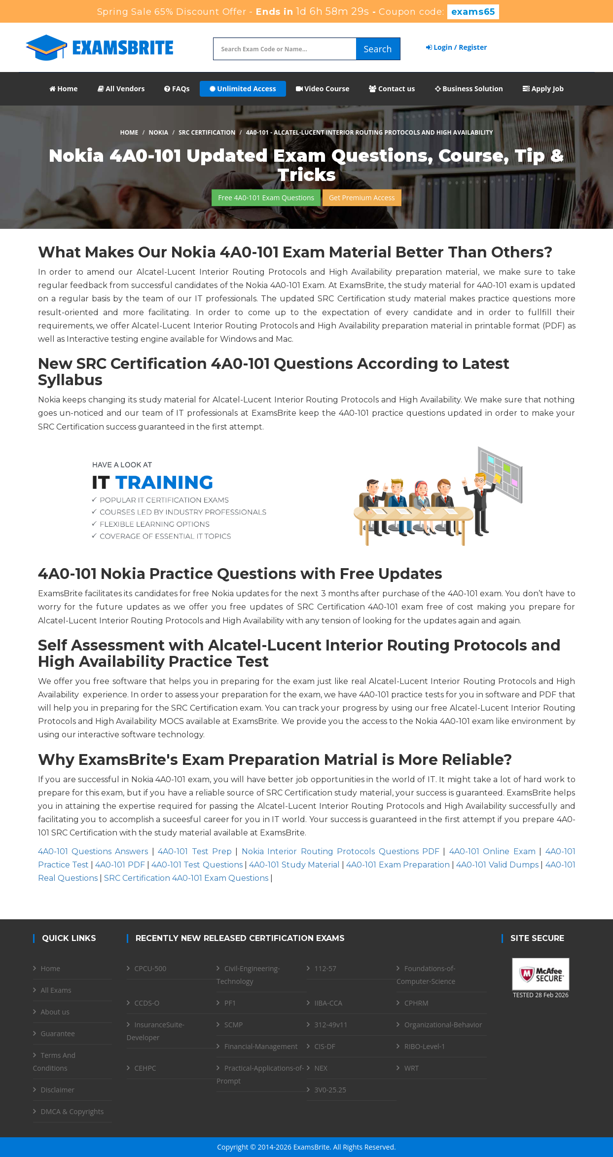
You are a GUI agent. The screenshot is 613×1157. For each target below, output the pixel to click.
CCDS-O (147, 1003)
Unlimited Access (243, 88)
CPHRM (416, 1003)
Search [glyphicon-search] (378, 49)
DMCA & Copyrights (72, 1111)
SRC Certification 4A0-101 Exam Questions (186, 878)
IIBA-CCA (329, 1003)
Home (63, 88)
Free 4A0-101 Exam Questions (266, 197)
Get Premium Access (362, 197)
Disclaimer (57, 1089)
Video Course (323, 88)
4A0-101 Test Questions (197, 864)
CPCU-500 (151, 968)
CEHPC (145, 1068)
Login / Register (456, 47)
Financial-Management (260, 1046)
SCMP (233, 1024)
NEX (321, 1068)
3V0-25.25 (331, 1089)
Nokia (159, 132)
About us (55, 1011)
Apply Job (543, 88)
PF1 (230, 1003)
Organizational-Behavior (443, 1024)
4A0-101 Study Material (294, 864)
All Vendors (121, 88)
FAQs (176, 88)
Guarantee (58, 1033)
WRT (411, 1068)
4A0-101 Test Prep (195, 851)
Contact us (392, 88)
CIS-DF (325, 1046)
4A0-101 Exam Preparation (398, 864)
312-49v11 (331, 1024)
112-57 (326, 968)
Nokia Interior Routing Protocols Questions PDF (340, 851)
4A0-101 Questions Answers (93, 851)
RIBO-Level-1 (424, 1046)
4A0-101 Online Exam (492, 851)
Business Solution (469, 88)
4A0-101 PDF (119, 864)
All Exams (56, 990)
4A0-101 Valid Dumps (497, 864)
